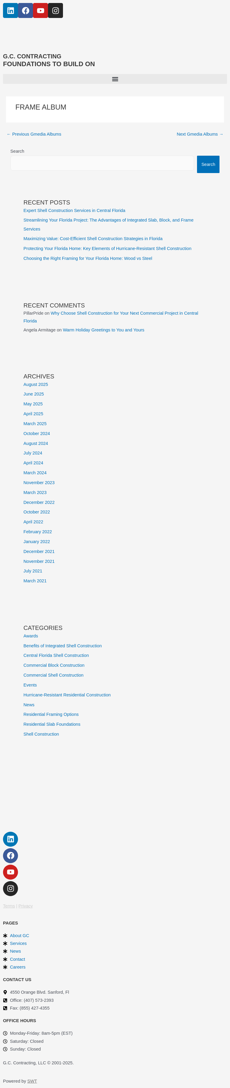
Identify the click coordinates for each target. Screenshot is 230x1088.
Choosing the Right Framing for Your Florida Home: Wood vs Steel (87, 258)
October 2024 (36, 433)
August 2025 (35, 384)
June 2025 (33, 394)
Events (30, 685)
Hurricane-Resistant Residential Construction (67, 694)
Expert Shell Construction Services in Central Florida (74, 210)
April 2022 (33, 521)
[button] (115, 79)
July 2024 (32, 453)
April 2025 (33, 413)
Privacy (26, 906)
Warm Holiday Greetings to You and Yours (104, 330)
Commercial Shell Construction (53, 675)
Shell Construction (41, 734)
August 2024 (35, 443)
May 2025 (33, 403)
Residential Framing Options (51, 714)
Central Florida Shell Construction (56, 655)
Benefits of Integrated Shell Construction (62, 645)
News (28, 704)
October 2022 (36, 512)
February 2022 (37, 531)
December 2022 (39, 502)
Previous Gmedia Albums (34, 134)
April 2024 (33, 462)
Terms (9, 906)
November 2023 (39, 482)
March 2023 (34, 492)
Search (17, 151)
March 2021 (34, 580)
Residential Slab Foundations (51, 724)
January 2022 (36, 541)
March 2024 (34, 472)
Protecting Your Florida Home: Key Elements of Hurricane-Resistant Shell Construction (107, 248)
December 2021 (39, 551)
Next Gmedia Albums (200, 134)
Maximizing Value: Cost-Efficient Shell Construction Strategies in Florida (93, 238)
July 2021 (32, 571)
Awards (30, 636)
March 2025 (34, 423)
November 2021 (39, 561)
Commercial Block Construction (53, 665)
